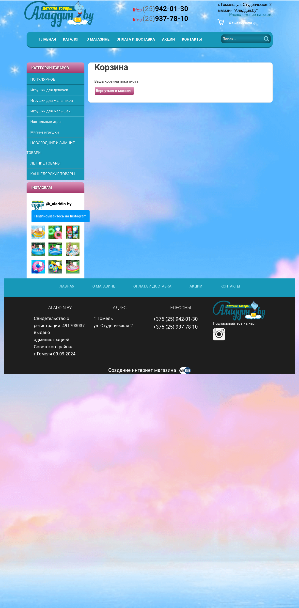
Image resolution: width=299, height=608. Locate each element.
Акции (168, 39)
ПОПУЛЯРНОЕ (43, 79)
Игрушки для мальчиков (52, 100)
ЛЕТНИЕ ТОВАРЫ (46, 163)
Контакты (192, 39)
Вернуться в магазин (114, 91)
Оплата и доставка (135, 39)
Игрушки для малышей (51, 111)
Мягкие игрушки (45, 132)
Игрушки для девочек (49, 90)
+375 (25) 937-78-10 (175, 327)
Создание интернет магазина (149, 370)
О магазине (97, 39)
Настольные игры (46, 122)
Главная (47, 39)
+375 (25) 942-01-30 (175, 319)
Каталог (71, 39)
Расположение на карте (250, 15)
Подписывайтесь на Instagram (60, 216)
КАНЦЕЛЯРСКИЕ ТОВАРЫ (53, 174)
